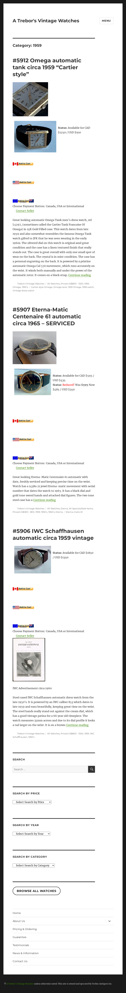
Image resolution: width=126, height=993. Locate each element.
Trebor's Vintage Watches (30, 283)
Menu (106, 20)
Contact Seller (25, 210)
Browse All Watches (36, 891)
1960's (51, 512)
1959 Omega (74, 287)
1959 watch (88, 287)
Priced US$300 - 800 (23, 512)
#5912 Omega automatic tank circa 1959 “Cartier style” (47, 67)
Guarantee (19, 937)
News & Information (26, 953)
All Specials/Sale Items (81, 508)
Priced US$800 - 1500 (72, 283)
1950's (25, 287)
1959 (86, 283)
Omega (17, 287)
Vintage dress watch (23, 290)
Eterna (64, 508)
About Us (19, 921)
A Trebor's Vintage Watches (46, 20)
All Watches (53, 283)
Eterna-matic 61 (74, 512)
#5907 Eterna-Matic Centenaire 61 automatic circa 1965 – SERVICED (47, 316)
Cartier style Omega (41, 287)
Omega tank (60, 287)
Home (17, 913)
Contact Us (20, 961)
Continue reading (79, 275)
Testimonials (21, 945)
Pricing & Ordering (25, 929)
